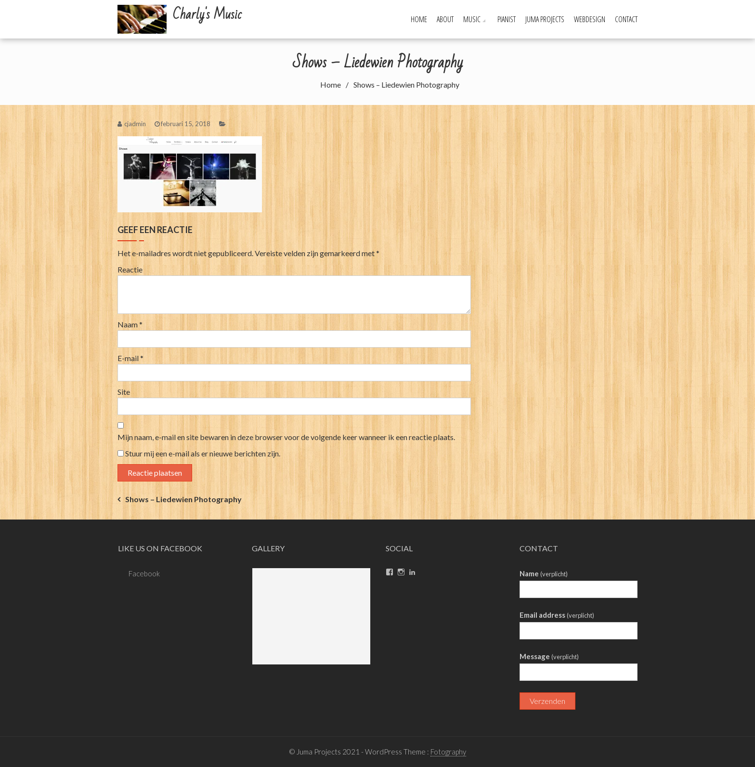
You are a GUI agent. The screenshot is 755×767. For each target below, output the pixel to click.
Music (472, 19)
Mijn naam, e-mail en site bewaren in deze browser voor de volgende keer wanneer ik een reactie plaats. (286, 437)
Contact (626, 19)
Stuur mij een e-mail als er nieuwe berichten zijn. (202, 453)
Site (123, 391)
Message (549, 656)
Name (544, 573)
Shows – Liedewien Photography (183, 499)
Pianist (506, 19)
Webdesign (589, 19)
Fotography (448, 751)
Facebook (144, 573)
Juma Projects (544, 19)
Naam (130, 324)
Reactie (130, 269)
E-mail (130, 358)
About (445, 19)
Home (419, 19)
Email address (557, 615)
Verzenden (547, 700)
